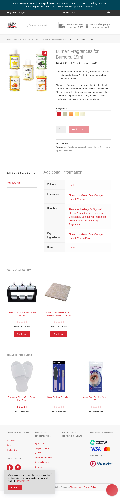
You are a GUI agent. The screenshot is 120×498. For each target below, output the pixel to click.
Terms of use (76, 487)
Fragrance (61, 108)
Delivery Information (43, 457)
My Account (39, 443)
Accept (15, 487)
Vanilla (81, 199)
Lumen (72, 247)
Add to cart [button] (22, 334)
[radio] (58, 113)
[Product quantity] (61, 129)
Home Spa (17, 39)
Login (22, 12)
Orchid (72, 199)
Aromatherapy (84, 213)
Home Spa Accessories (32, 39)
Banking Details (41, 462)
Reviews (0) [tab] (13, 182)
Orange (98, 195)
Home (9, 39)
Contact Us (12, 450)
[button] (45, 53)
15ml (71, 185)
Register (11, 12)
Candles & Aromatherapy (53, 39)
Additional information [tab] (19, 173)
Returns (38, 467)
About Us (11, 440)
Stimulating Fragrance (93, 217)
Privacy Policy (90, 487)
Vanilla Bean (84, 238)
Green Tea (87, 195)
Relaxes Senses (78, 220)
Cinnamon (74, 195)
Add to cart (78, 129)
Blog (9, 445)
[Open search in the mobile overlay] (41, 25)
